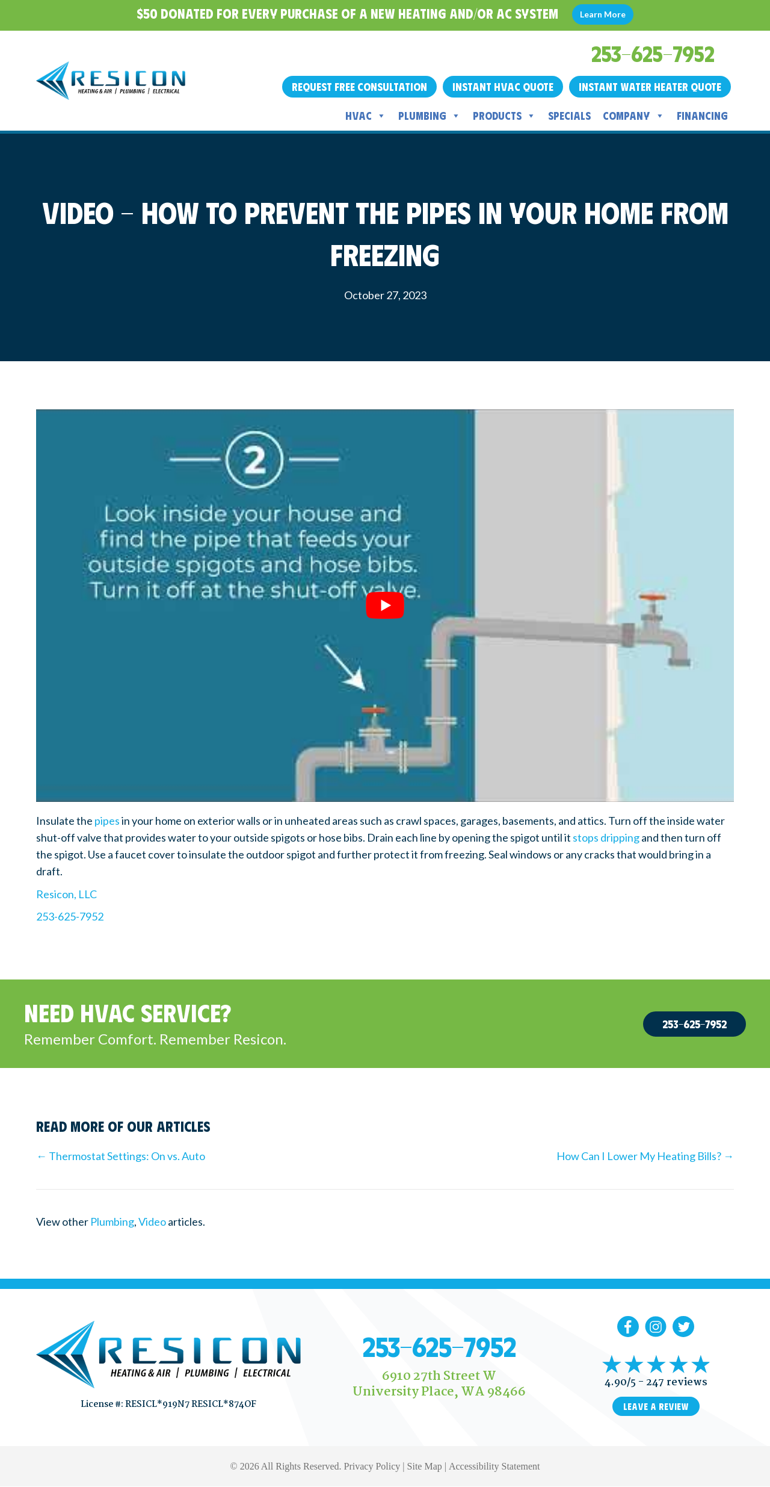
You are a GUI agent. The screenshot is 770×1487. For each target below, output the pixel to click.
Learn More (603, 14)
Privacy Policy (372, 1466)
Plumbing (429, 116)
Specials (569, 115)
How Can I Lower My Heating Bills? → (645, 1156)
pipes (107, 820)
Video (152, 1221)
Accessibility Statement (494, 1466)
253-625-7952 (69, 916)
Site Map (424, 1466)
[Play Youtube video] (385, 605)
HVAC (365, 116)
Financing (702, 115)
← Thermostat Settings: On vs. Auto (120, 1156)
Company (634, 116)
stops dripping (606, 837)
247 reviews (676, 1382)
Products (504, 116)
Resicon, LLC (66, 894)
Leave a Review (656, 1406)
